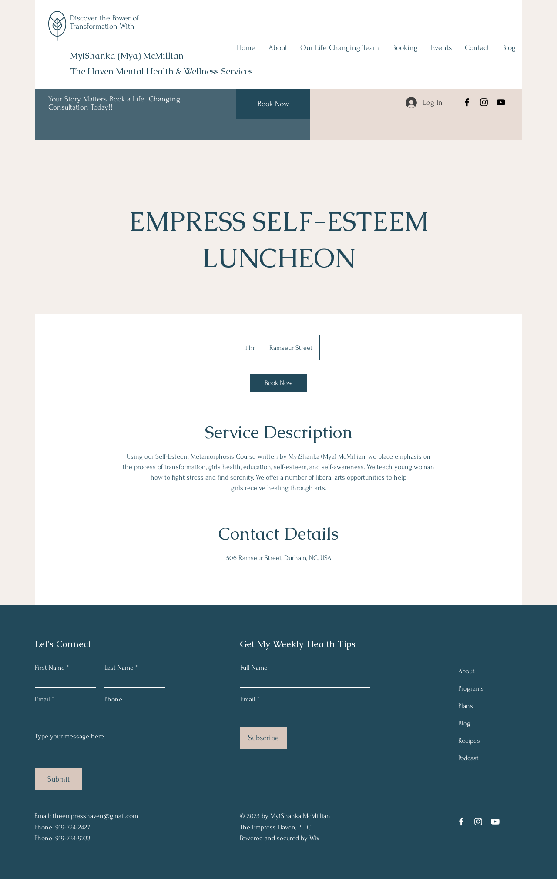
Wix (314, 838)
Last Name (119, 667)
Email (42, 699)
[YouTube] (501, 102)
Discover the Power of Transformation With (104, 22)
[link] (278, 383)
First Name (50, 667)
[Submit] (58, 779)
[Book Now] (273, 104)
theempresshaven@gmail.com (95, 816)
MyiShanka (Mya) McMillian (127, 55)
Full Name (254, 667)
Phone (113, 699)
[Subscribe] (263, 738)
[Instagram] (484, 102)
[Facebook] (467, 102)
